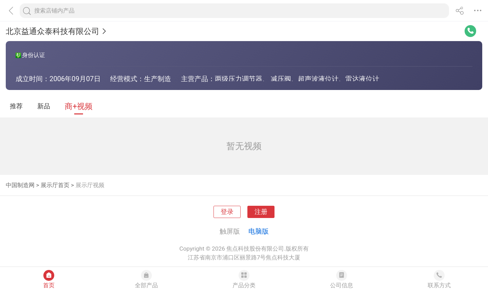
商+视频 (79, 106)
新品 (43, 106)
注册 (261, 212)
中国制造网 (20, 185)
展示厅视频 (90, 185)
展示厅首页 (55, 185)
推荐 (16, 106)
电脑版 (258, 231)
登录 (227, 212)
